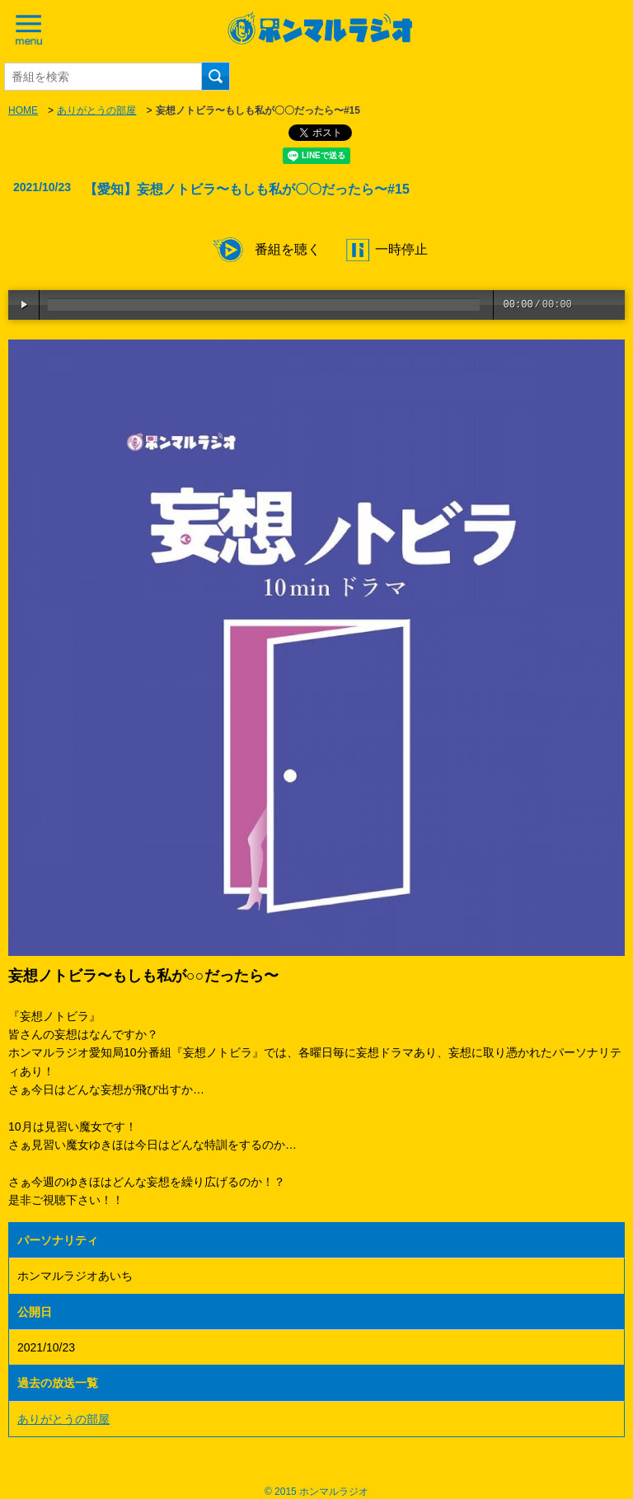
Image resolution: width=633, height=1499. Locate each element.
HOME (23, 110)
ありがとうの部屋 (96, 110)
